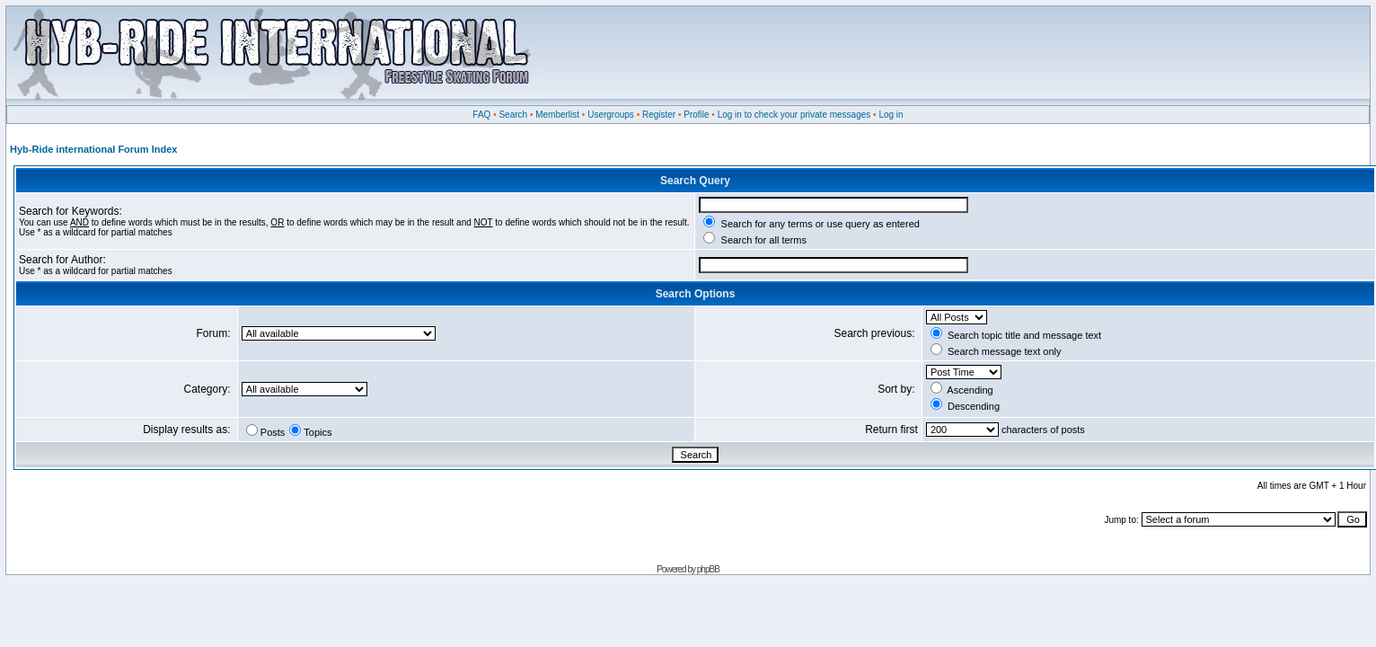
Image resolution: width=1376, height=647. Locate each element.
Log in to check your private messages (794, 115)
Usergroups (610, 115)
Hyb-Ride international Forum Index (93, 149)
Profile (696, 115)
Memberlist (557, 115)
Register (658, 115)
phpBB (708, 569)
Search (512, 115)
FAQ (481, 115)
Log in (890, 115)
